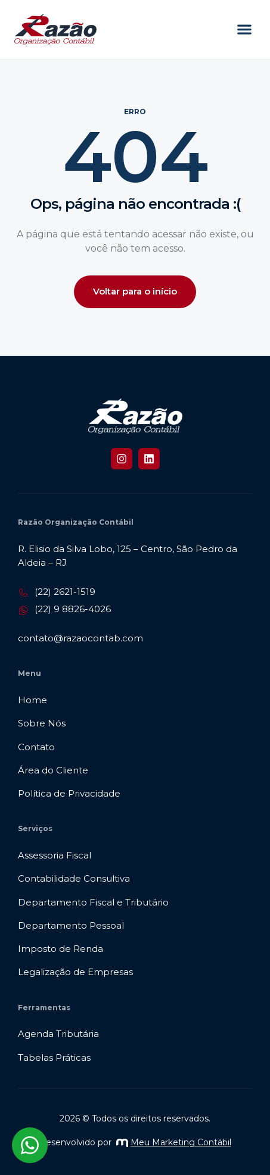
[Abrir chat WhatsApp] (30, 1145)
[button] (244, 29)
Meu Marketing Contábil (173, 1142)
